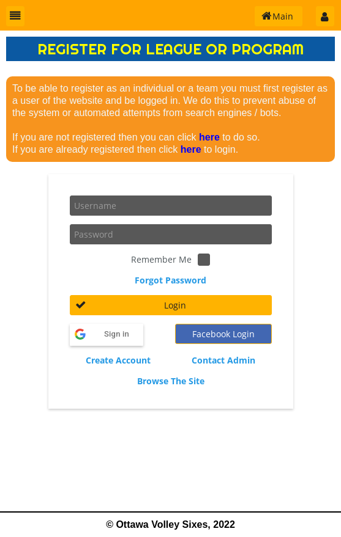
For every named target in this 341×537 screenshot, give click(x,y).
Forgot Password (170, 280)
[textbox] (171, 205)
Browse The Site (170, 381)
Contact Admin (223, 360)
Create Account (118, 360)
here (209, 137)
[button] (15, 16)
